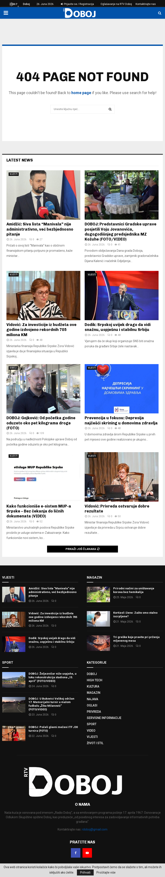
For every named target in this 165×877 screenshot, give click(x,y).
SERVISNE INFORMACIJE (104, 718)
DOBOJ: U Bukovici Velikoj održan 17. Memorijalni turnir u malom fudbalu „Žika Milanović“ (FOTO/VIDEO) (51, 704)
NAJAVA (92, 699)
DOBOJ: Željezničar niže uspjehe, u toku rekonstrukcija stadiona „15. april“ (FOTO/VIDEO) (52, 677)
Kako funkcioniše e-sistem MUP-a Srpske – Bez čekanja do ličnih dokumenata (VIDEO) (38, 511)
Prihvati (85, 872)
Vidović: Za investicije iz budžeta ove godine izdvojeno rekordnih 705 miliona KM (41, 329)
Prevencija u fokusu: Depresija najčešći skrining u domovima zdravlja (121, 420)
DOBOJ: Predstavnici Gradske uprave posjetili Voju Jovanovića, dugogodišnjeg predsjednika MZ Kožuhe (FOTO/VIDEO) (120, 232)
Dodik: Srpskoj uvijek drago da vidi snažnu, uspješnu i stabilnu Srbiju (118, 327)
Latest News (19, 160)
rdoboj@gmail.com (94, 829)
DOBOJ (91, 174)
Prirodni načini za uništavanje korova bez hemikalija (133, 590)
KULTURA (93, 686)
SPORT (91, 724)
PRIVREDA (94, 711)
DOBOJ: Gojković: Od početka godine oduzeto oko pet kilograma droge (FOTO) (40, 423)
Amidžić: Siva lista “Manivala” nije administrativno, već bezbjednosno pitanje (39, 229)
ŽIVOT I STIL (95, 743)
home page (81, 92)
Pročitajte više (106, 872)
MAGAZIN (93, 692)
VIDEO (91, 730)
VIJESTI (14, 174)
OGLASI (92, 705)
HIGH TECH (94, 680)
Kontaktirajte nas (146, 4)
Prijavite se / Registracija (77, 4)
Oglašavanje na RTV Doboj (116, 4)
